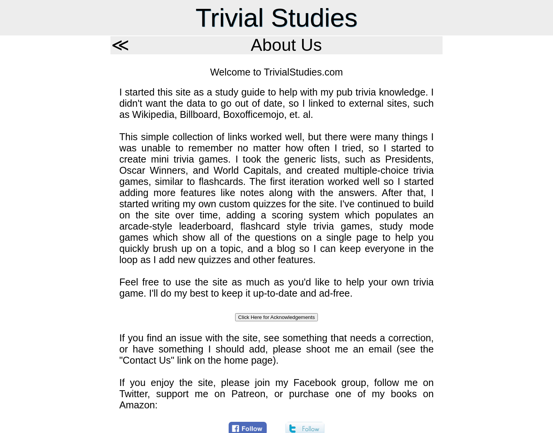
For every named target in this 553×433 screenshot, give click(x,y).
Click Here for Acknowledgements (276, 317)
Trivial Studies (276, 17)
